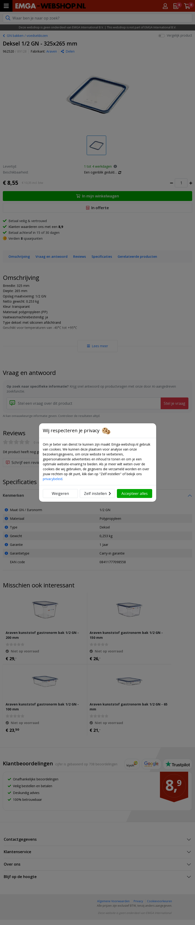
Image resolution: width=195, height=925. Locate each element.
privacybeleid (52, 479)
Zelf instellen (97, 493)
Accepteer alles (134, 493)
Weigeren (60, 493)
